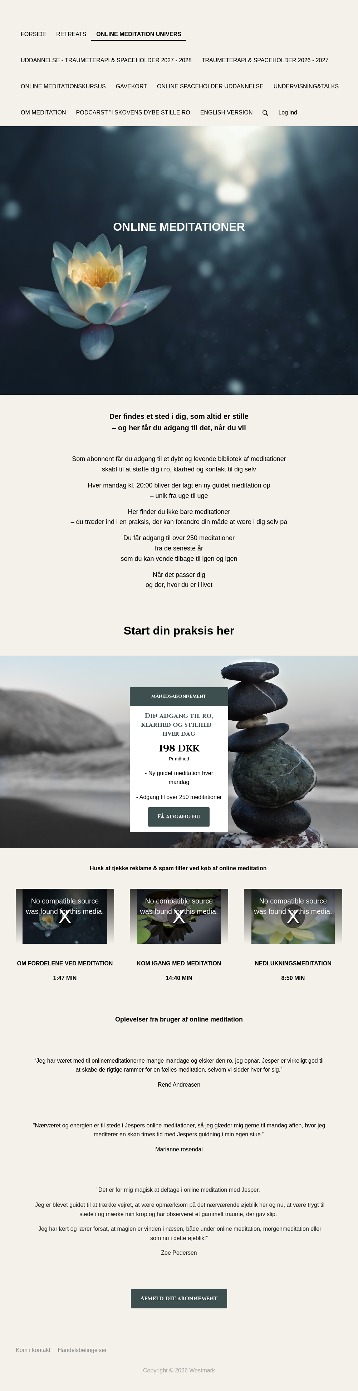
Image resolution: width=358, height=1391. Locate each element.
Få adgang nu (178, 817)
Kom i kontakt (33, 1350)
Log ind (287, 112)
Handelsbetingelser (82, 1350)
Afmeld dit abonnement (179, 1298)
